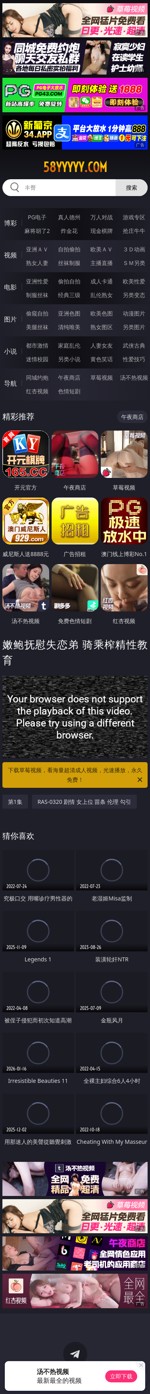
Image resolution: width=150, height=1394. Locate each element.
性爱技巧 (134, 359)
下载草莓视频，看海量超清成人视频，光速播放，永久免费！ (76, 775)
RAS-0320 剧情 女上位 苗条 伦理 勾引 (84, 801)
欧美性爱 (134, 281)
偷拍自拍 (69, 281)
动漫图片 (134, 313)
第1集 (15, 801)
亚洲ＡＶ (37, 249)
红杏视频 (37, 391)
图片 (10, 319)
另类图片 (134, 327)
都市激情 (37, 345)
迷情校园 (37, 359)
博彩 (10, 223)
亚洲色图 (69, 313)
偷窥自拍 (37, 313)
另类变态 (134, 295)
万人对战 (101, 217)
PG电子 (37, 217)
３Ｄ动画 (134, 249)
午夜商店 (69, 377)
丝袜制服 (69, 263)
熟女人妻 (37, 263)
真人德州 (69, 217)
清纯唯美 (69, 327)
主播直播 (101, 263)
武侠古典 (134, 345)
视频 (10, 255)
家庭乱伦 (69, 345)
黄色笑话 (101, 359)
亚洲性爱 (37, 281)
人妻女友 (101, 345)
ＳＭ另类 (134, 263)
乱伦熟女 (101, 295)
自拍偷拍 (69, 249)
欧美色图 (101, 313)
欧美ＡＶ (101, 249)
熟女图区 (101, 327)
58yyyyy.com (75, 167)
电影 (10, 287)
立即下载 (121, 1376)
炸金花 (69, 231)
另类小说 (69, 359)
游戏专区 (134, 217)
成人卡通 (101, 281)
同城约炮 (37, 377)
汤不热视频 (134, 377)
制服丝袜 (37, 295)
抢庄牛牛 (134, 231)
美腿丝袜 (37, 327)
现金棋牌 (101, 231)
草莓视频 (101, 377)
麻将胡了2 (37, 231)
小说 (10, 351)
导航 (10, 383)
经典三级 (69, 295)
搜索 (131, 187)
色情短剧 (69, 391)
